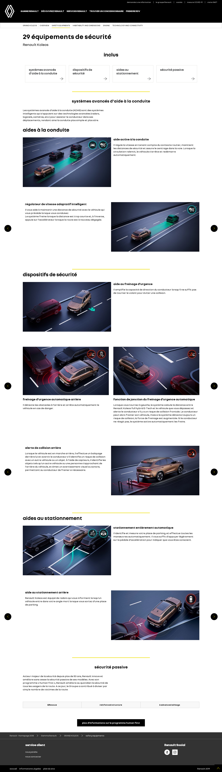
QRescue (52, 704)
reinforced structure (111, 704)
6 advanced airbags (169, 704)
